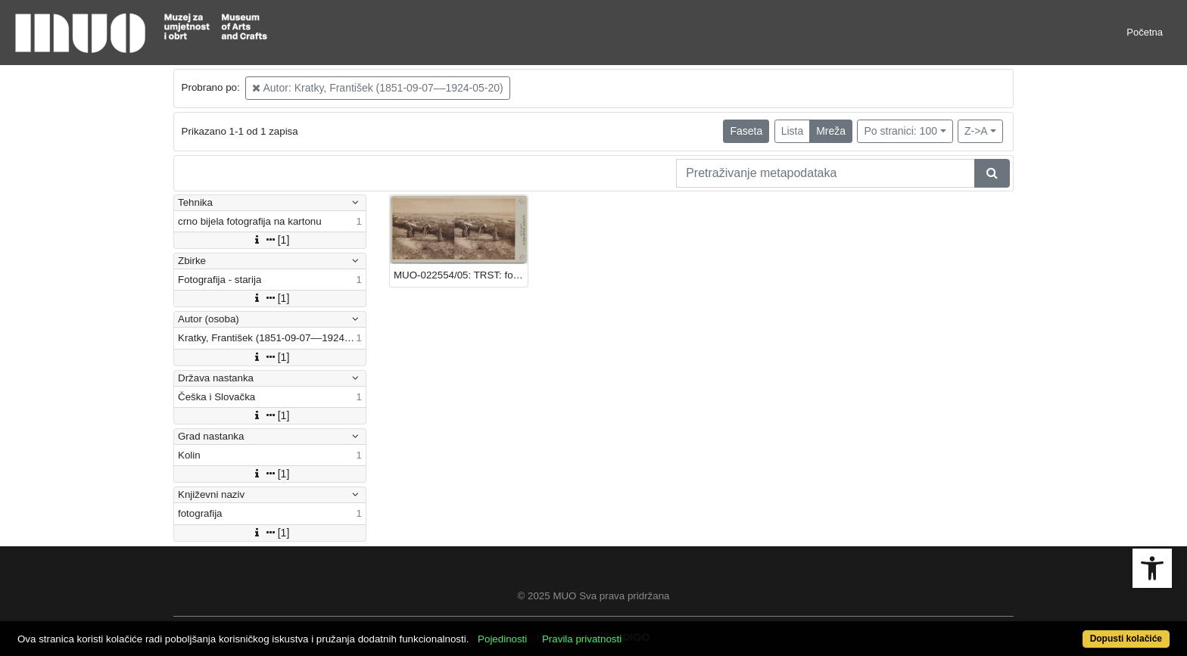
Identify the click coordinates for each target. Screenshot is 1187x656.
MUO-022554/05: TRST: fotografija (461, 275)
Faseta (746, 131)
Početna (1144, 32)
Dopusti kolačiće (1126, 638)
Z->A (976, 131)
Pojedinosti (502, 639)
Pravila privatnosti (582, 639)
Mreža (831, 131)
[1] (270, 240)
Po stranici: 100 (900, 131)
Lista (792, 131)
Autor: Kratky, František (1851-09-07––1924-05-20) (377, 88)
